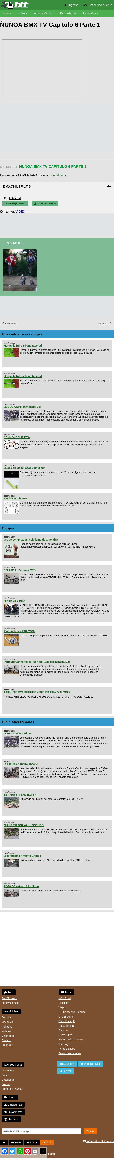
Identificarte (58, 175)
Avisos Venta (43, 13)
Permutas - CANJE (13, 1088)
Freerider (7, 1044)
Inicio (16, 1142)
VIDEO (20, 211)
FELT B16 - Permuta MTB (20, 570)
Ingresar (74, 5)
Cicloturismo (13, 1111)
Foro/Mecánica (10, 1002)
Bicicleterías (68, 13)
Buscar (6, 1084)
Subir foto (67, 1063)
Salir (47, 1142)
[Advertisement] (57, 224)
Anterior (9, 323)
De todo (63, 1030)
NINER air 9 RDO (14, 600)
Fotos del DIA (67, 1048)
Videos (7, 21)
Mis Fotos (15, 243)
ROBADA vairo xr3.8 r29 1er (21, 886)
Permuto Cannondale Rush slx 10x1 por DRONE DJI (37, 661)
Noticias (6, 1031)
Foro (6, 13)
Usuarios (11, 1119)
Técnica (6, 1017)
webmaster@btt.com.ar (98, 1141)
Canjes (8, 528)
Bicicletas (90, 13)
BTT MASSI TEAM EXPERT (21, 794)
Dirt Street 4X (67, 1016)
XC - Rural (65, 998)
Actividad (15, 198)
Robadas (7, 1026)
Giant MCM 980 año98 (18, 733)
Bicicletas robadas (18, 722)
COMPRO (8, 1070)
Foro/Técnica (9, 998)
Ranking (63, 1044)
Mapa (32, 1142)
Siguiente (104, 323)
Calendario (8, 1035)
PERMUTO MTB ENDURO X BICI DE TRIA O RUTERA (37, 692)
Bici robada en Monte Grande (22, 855)
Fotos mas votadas (70, 1053)
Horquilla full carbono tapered (23, 345)
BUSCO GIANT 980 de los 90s (22, 406)
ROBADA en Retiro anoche (21, 764)
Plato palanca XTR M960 (19, 631)
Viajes (62, 1007)
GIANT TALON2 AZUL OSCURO (24, 825)
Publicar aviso (91, 1063)
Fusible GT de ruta (15, 498)
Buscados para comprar (23, 334)
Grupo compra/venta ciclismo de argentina (31, 539)
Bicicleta (11, 1011)
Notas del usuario (45, 203)
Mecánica (7, 1021)
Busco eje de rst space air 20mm (24, 467)
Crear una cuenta (100, 5)
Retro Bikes (65, 1034)
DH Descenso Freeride (72, 1012)
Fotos (21, 13)
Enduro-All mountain (71, 1039)
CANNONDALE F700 (17, 437)
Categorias (8, 1079)
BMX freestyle (67, 1021)
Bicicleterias (13, 1104)
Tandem (6, 1040)
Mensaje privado (15, 203)
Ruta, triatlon (66, 1025)
